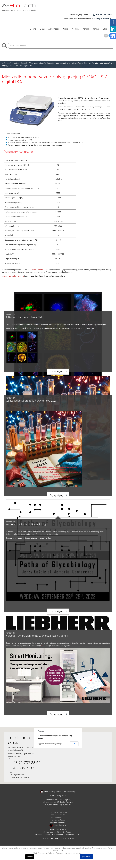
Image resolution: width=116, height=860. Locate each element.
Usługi (65, 29)
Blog (105, 29)
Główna (33, 29)
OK (74, 744)
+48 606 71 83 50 (26, 768)
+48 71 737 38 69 (104, 14)
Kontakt (96, 29)
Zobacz (30, 857)
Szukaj (5, 46)
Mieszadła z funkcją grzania (13, 276)
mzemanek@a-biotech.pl (20, 777)
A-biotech (16, 63)
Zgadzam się (86, 857)
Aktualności (53, 29)
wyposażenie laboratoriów (37, 270)
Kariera (86, 29)
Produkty (75, 29)
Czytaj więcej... (57, 371)
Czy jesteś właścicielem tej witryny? (50, 744)
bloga (43, 645)
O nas (42, 29)
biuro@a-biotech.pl (103, 18)
